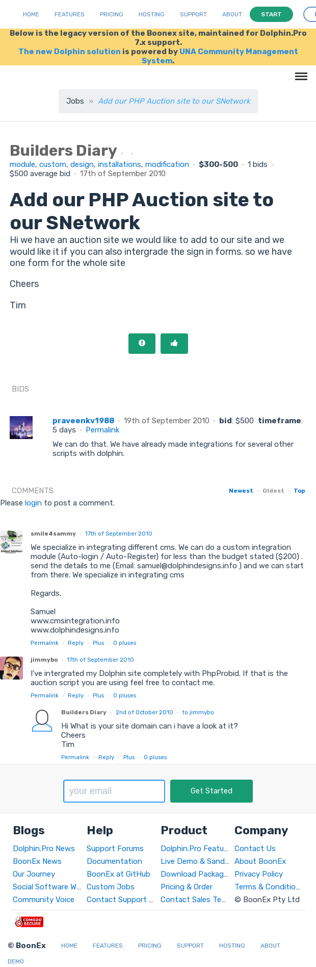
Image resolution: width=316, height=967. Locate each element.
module (22, 164)
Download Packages (196, 874)
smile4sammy (53, 533)
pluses (124, 642)
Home (31, 14)
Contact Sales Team (196, 899)
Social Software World (51, 886)
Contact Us (255, 848)
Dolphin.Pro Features (197, 848)
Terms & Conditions (269, 886)
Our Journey (34, 874)
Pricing (111, 14)
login (33, 502)
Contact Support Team (127, 899)
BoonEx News (37, 861)
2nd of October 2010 (144, 712)
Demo (16, 961)
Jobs (75, 101)
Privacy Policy (258, 874)
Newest (241, 490)
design (82, 164)
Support (193, 14)
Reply (76, 642)
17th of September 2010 (118, 533)
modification (167, 164)
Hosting (152, 14)
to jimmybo (198, 712)
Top (299, 490)
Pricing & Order (187, 886)
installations (119, 164)
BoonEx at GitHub (118, 874)
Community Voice (43, 899)
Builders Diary (84, 712)
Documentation (114, 861)
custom (52, 164)
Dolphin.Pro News (44, 848)
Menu (299, 71)
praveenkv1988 (83, 420)
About (232, 14)
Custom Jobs (111, 886)
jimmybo (44, 659)
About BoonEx (260, 861)
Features (70, 14)
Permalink (102, 429)
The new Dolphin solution (69, 51)
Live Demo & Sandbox (199, 861)
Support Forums (115, 848)
